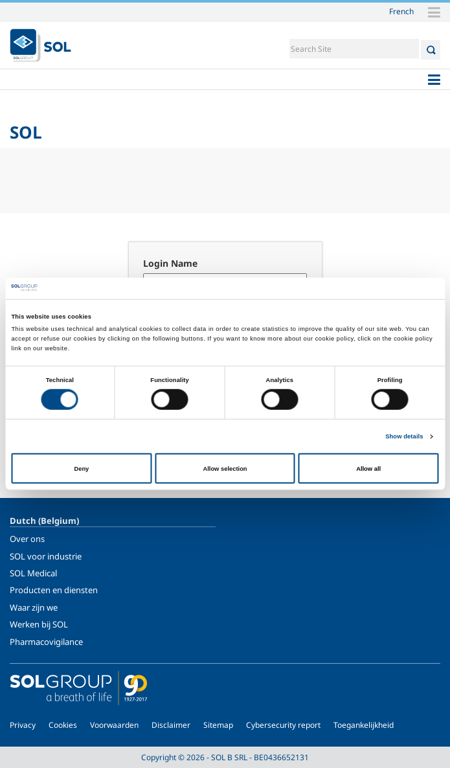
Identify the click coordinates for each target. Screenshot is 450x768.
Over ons (27, 539)
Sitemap (218, 724)
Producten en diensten (54, 590)
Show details (404, 436)
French (401, 11)
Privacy (23, 724)
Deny (81, 468)
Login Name (170, 263)
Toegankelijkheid (363, 724)
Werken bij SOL (39, 624)
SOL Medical (33, 573)
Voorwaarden (114, 724)
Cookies (63, 724)
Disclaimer (171, 724)
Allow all (368, 468)
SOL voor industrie (46, 556)
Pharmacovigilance (46, 642)
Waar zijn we (34, 607)
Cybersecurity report (283, 724)
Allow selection (225, 468)
